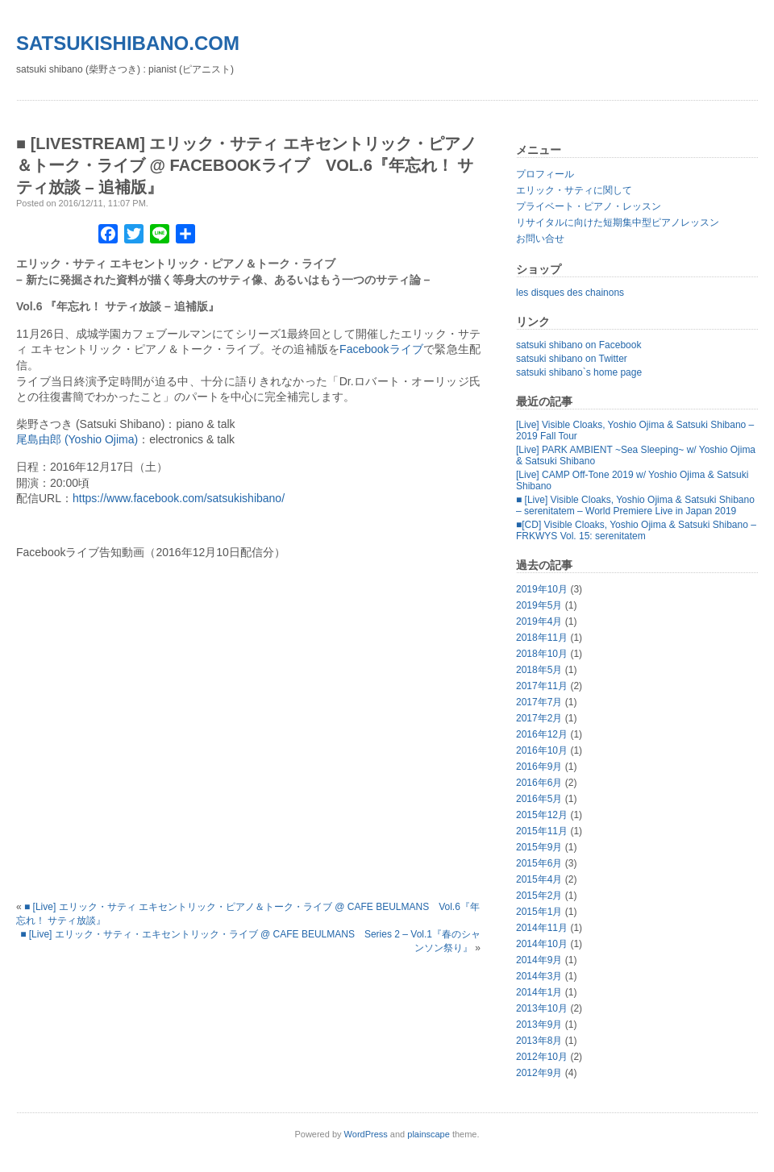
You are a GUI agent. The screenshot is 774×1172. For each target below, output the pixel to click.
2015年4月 (539, 879)
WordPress (366, 1134)
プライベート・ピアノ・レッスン (588, 206)
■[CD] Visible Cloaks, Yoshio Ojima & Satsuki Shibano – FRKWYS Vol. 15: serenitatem (636, 530)
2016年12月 (542, 734)
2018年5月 (539, 669)
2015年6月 (539, 863)
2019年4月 (539, 621)
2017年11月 (542, 686)
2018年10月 (542, 653)
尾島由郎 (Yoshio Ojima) (77, 439)
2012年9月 (539, 1072)
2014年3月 (539, 976)
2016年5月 (539, 798)
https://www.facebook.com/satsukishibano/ (179, 498)
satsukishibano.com (127, 43)
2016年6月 (539, 782)
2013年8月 (539, 1040)
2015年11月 (542, 831)
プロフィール (545, 174)
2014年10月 (542, 944)
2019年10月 (542, 589)
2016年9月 (539, 766)
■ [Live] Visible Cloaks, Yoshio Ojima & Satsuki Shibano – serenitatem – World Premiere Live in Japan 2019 (635, 505)
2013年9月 (539, 1024)
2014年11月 (542, 927)
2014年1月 (539, 992)
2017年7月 (539, 702)
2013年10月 (542, 1008)
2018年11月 (542, 637)
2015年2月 (539, 895)
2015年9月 (539, 847)
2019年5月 (539, 605)
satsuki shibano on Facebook (578, 345)
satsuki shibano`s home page (579, 372)
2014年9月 (539, 960)
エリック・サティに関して (574, 190)
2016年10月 (542, 750)
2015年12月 (542, 815)
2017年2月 (539, 718)
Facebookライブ (381, 349)
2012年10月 (542, 1056)
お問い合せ (540, 238)
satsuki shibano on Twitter (571, 358)
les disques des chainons (570, 292)
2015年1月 (539, 911)
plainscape (428, 1134)
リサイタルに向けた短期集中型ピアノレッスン (617, 222)
